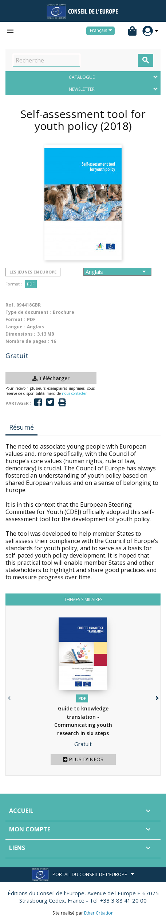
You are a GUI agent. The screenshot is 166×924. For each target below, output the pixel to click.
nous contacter (74, 393)
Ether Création (99, 913)
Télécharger (51, 378)
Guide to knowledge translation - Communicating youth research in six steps (83, 725)
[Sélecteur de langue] (102, 31)
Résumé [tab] (21, 427)
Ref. (10, 305)
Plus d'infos (83, 759)
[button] (156, 696)
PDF (31, 284)
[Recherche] (46, 60)
